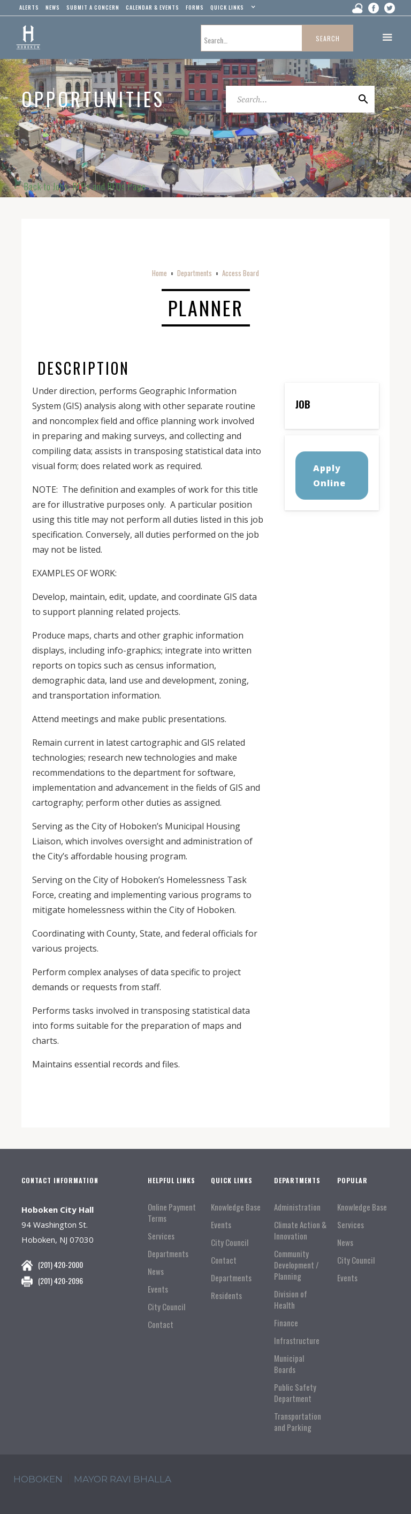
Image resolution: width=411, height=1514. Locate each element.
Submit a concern (92, 7)
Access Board (240, 273)
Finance (286, 1323)
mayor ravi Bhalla (122, 1479)
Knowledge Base (236, 1207)
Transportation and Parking (297, 1422)
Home (159, 273)
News (156, 1271)
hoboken (38, 1479)
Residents (226, 1295)
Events (158, 1289)
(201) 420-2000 (60, 1264)
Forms (195, 7)
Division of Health (290, 1299)
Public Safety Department (295, 1393)
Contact (160, 1324)
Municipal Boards (289, 1364)
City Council (166, 1306)
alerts (29, 7)
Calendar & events (152, 7)
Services (161, 1236)
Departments (194, 273)
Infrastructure (296, 1340)
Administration (297, 1207)
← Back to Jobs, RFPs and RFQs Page (79, 186)
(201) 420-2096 (60, 1280)
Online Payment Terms (172, 1212)
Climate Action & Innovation (300, 1230)
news (52, 7)
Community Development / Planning (296, 1265)
